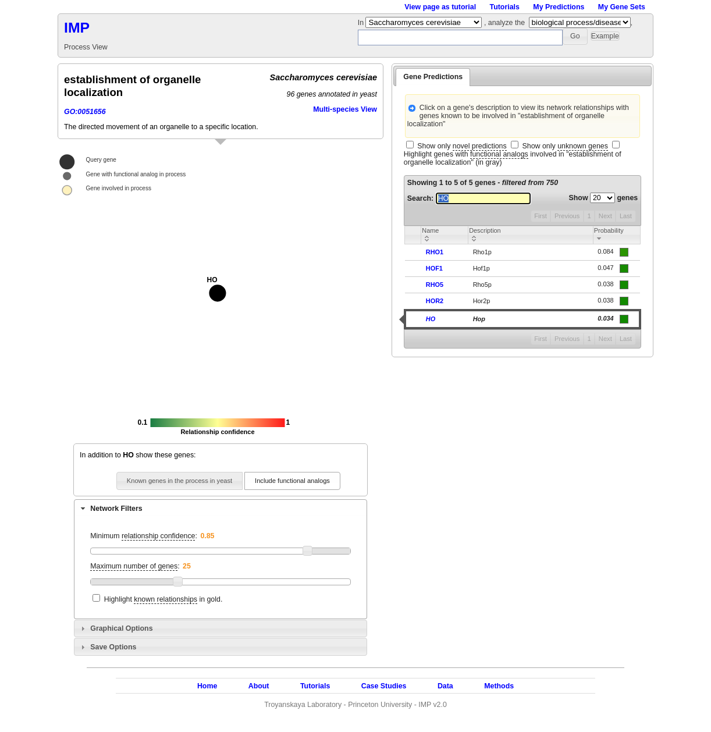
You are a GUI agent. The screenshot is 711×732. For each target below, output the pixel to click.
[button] (575, 36)
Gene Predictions (433, 77)
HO (430, 318)
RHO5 (434, 284)
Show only (461, 146)
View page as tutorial (440, 7)
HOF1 (434, 268)
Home (207, 686)
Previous (567, 215)
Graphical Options (121, 628)
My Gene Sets (621, 7)
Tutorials (505, 7)
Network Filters (116, 508)
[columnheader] (444, 235)
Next (605, 215)
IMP (77, 27)
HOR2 (434, 300)
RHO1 (434, 251)
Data (445, 686)
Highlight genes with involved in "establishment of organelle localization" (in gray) (512, 158)
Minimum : (143, 536)
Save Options (113, 647)
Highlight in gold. (163, 599)
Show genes (603, 198)
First (540, 215)
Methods (499, 686)
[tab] (220, 508)
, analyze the (504, 23)
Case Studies (384, 686)
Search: (469, 198)
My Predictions (558, 7)
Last (626, 215)
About (258, 686)
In (362, 23)
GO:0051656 (85, 112)
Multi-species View (345, 109)
